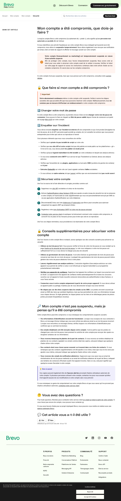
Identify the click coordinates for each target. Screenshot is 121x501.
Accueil (4, 16)
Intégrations (102, 477)
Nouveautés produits (105, 473)
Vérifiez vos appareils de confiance (54, 272)
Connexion (83, 5)
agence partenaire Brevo (45, 409)
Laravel (72, 173)
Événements (84, 460)
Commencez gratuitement (104, 5)
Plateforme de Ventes (69, 464)
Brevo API (102, 464)
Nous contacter (104, 460)
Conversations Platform (69, 460)
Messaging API (66, 468)
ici (83, 402)
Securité (46, 475)
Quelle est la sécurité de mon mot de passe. (59, 248)
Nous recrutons (48, 456)
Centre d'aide (103, 456)
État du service (103, 468)
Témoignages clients (87, 468)
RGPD (45, 471)
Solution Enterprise (68, 473)
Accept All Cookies (90, 497)
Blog (81, 456)
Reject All (90, 492)
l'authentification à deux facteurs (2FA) (60, 193)
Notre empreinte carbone (48, 465)
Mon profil (48, 120)
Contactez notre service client (51, 214)
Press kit (46, 460)
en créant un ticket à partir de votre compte (98, 400)
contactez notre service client (69, 386)
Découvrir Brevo (66, 5)
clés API (55, 189)
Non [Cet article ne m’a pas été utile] (51, 420)
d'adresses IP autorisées (72, 203)
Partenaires (84, 464)
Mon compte (14, 16)
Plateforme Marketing (69, 456)
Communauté (84, 473)
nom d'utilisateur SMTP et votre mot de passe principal (72, 210)
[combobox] (90, 15)
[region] (60, 491)
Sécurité (36, 16)
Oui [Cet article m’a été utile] (42, 420)
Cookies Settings (90, 487)
